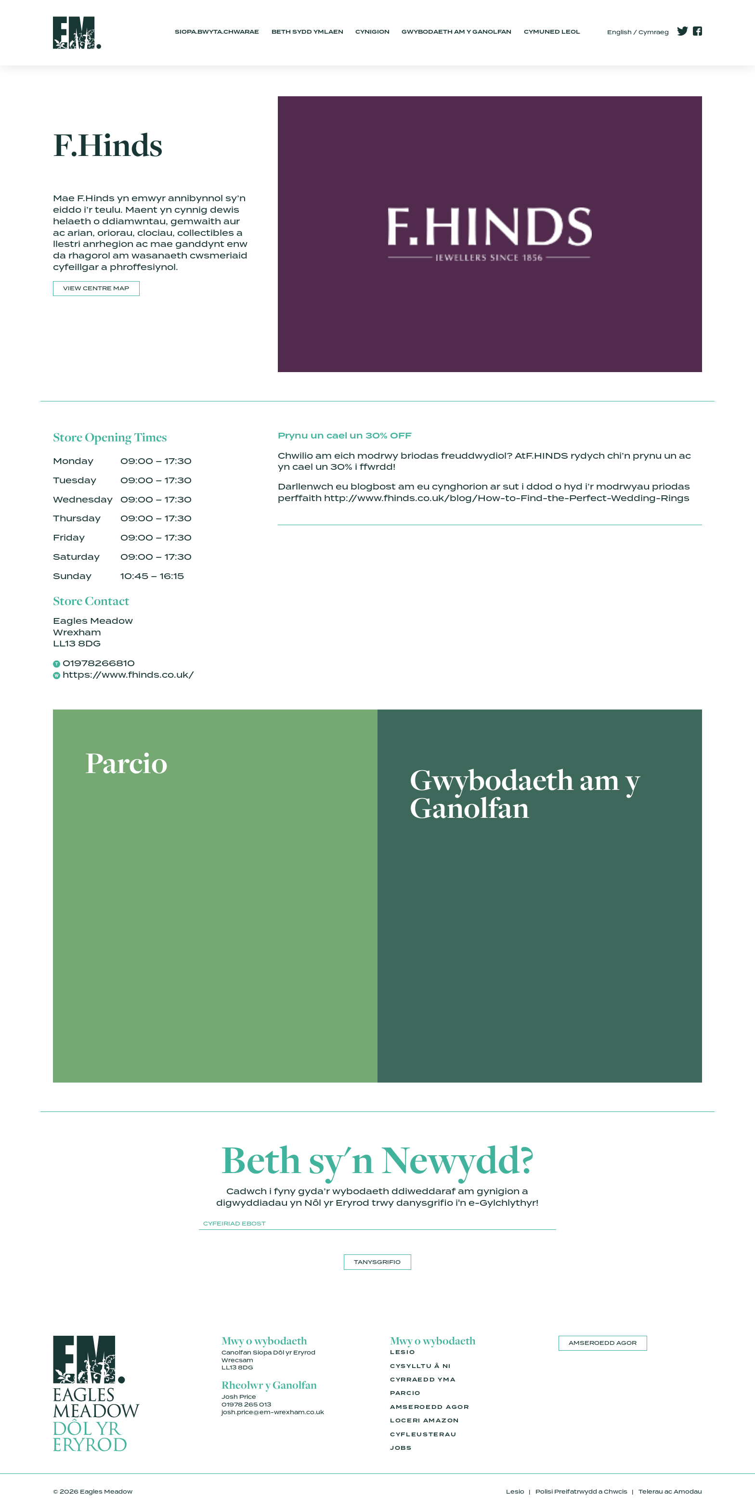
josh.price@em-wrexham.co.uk (272, 1412)
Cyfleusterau (423, 1435)
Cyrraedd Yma (423, 1380)
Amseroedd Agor (429, 1407)
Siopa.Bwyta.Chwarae (217, 32)
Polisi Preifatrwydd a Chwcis (581, 1492)
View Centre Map (96, 288)
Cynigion (372, 32)
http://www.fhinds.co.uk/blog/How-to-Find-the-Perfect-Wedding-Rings (507, 498)
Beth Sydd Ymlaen (307, 32)
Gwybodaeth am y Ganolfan (456, 32)
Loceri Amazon (424, 1421)
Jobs (401, 1448)
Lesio (402, 1352)
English (619, 32)
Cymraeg (653, 32)
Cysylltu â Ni (420, 1366)
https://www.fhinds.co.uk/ (128, 675)
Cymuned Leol (552, 32)
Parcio (405, 1393)
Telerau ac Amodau (670, 1492)
